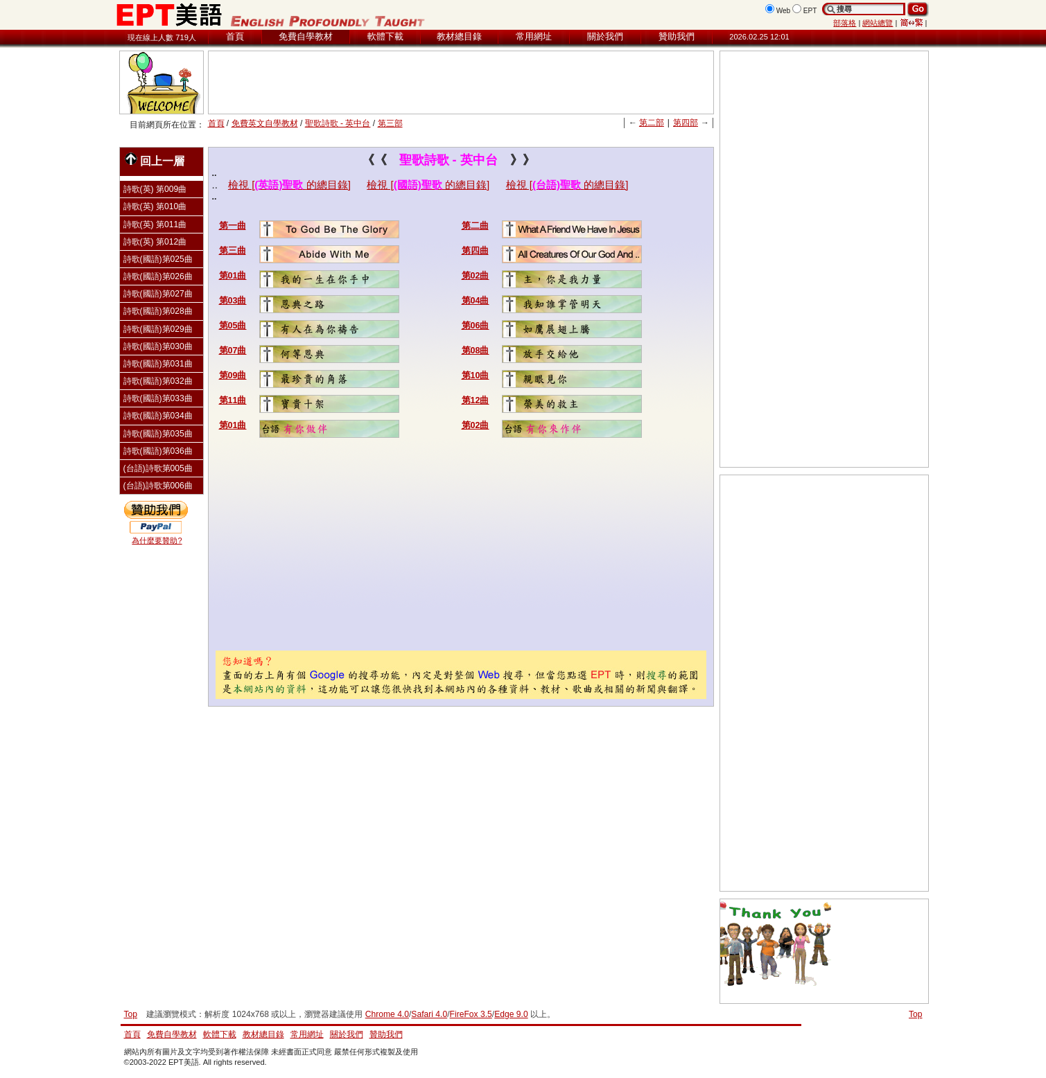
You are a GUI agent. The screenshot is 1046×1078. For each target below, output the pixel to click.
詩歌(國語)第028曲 (158, 311)
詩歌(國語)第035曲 (158, 434)
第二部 (651, 122)
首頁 (235, 36)
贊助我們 (677, 36)
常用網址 (534, 36)
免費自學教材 (306, 36)
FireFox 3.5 (471, 1014)
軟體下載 (385, 36)
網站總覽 (877, 23)
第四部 (685, 122)
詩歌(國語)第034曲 (158, 416)
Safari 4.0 (429, 1014)
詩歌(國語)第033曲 (158, 398)
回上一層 (154, 159)
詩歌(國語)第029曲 (158, 329)
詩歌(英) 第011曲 (155, 224)
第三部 (390, 123)
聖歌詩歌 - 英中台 (338, 123)
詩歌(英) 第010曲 (155, 206)
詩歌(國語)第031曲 (158, 364)
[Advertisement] (461, 82)
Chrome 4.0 (387, 1014)
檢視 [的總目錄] (289, 185)
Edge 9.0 (511, 1014)
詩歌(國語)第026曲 (158, 276)
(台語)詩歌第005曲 (158, 468)
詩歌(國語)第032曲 (158, 381)
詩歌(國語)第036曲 (158, 451)
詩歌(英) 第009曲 (155, 189)
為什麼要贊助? (157, 540)
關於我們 (605, 36)
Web (783, 11)
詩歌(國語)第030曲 (158, 346)
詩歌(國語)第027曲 (158, 294)
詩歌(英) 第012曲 (155, 242)
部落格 (844, 23)
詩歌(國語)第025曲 (158, 259)
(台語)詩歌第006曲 (158, 486)
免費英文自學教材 (265, 123)
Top (916, 1014)
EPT (810, 11)
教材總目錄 (459, 36)
